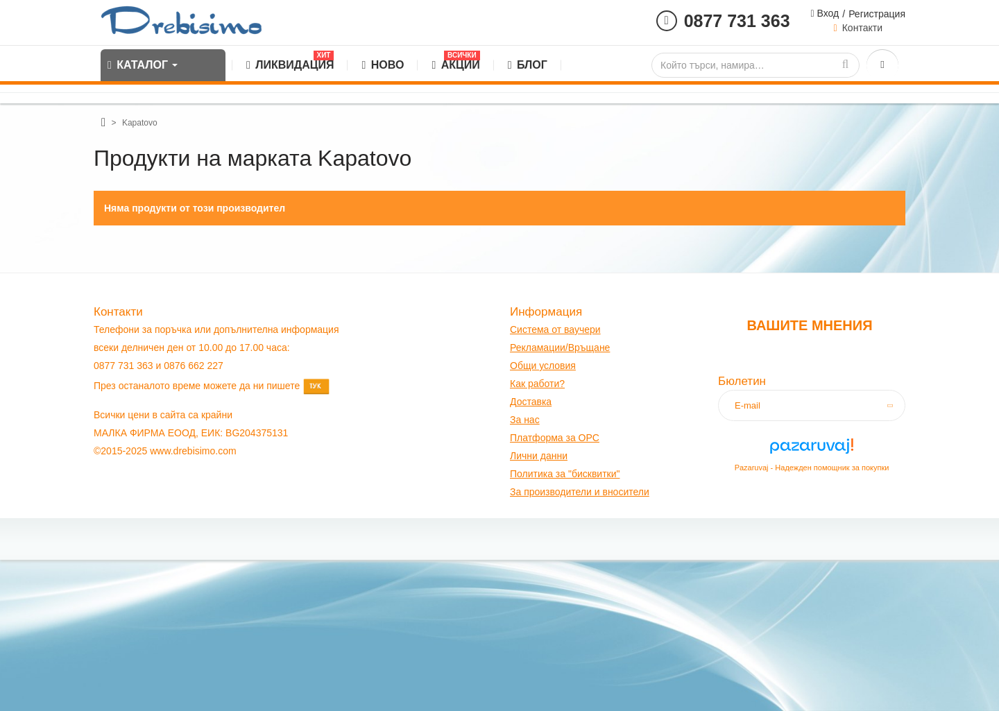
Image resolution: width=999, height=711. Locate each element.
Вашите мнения (809, 325)
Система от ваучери (555, 329)
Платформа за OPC (554, 437)
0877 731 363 (737, 20)
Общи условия (543, 365)
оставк (532, 401)
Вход (826, 13)
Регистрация (876, 13)
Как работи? (537, 383)
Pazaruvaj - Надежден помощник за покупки (812, 467)
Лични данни (538, 455)
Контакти (862, 27)
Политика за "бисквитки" (565, 473)
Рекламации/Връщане (560, 347)
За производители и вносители (579, 491)
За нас (525, 419)
